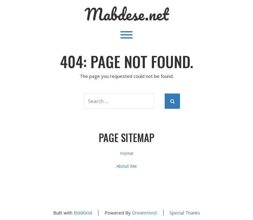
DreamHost (144, 213)
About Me (126, 166)
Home (126, 153)
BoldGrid (83, 213)
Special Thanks (185, 213)
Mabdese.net (127, 14)
